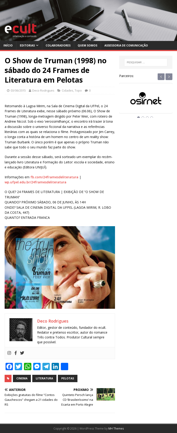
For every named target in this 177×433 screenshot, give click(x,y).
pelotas (67, 378)
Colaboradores (58, 45)
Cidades (67, 90)
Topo (78, 90)
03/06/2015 (18, 90)
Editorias (27, 45)
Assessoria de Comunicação (126, 45)
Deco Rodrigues (43, 90)
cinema (21, 378)
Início (8, 45)
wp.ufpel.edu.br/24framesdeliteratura (35, 182)
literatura (44, 378)
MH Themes (116, 428)
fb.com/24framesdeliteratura (54, 177)
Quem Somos (87, 45)
